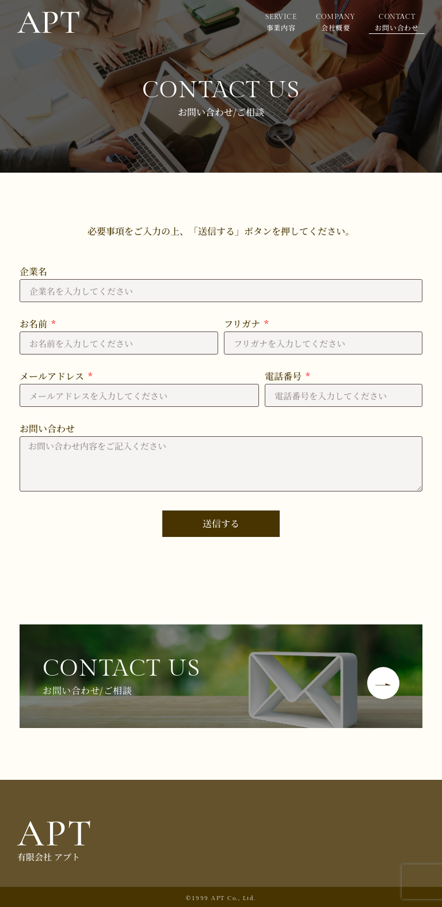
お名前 (34, 324)
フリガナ (243, 324)
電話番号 (284, 377)
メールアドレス (53, 377)
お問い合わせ (47, 429)
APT (55, 833)
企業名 (33, 272)
